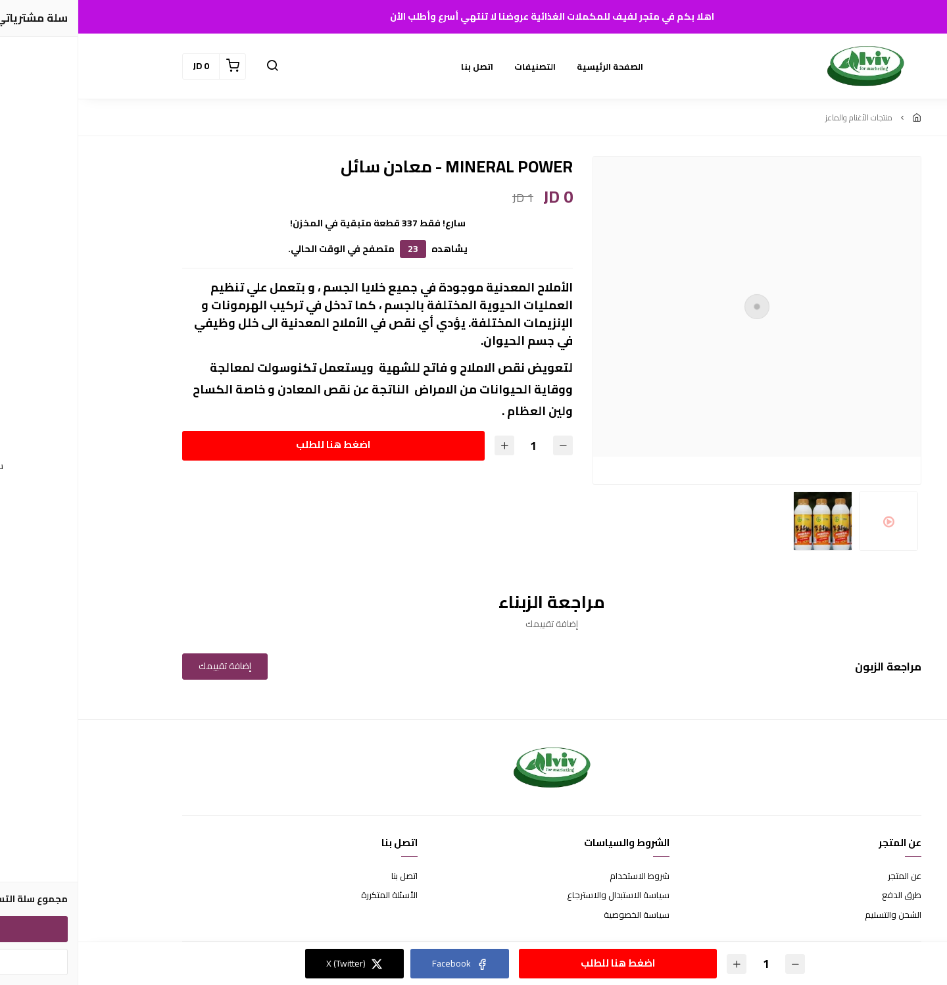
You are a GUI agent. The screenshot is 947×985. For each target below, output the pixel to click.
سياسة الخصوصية (558, 915)
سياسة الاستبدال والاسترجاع (540, 895)
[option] (678, 307)
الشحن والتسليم (815, 915)
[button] (194, 66)
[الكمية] (455, 446)
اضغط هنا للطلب (255, 444)
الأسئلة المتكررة (311, 895)
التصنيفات (456, 66)
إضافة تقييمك (146, 665)
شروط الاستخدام (561, 876)
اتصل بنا (399, 66)
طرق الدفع (823, 895)
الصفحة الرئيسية (531, 66)
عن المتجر (826, 876)
